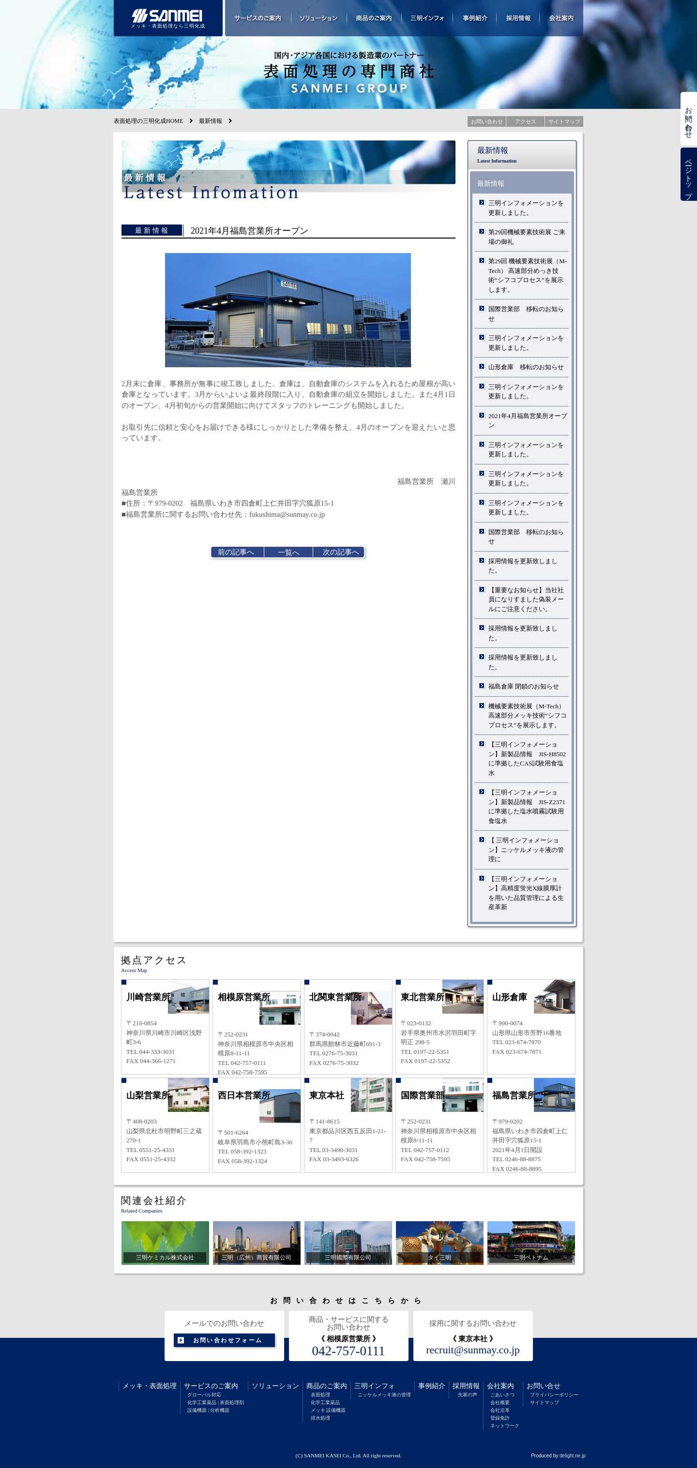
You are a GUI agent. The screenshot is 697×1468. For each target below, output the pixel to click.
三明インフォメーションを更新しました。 (526, 207)
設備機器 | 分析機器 (208, 1410)
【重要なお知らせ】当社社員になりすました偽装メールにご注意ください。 (526, 599)
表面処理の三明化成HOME (148, 121)
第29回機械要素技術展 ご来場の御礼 (526, 236)
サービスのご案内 (211, 1386)
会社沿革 (500, 1410)
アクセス (525, 121)
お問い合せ (544, 1386)
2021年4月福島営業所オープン (527, 420)
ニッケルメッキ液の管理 (384, 1394)
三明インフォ (374, 1386)
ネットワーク (504, 1425)
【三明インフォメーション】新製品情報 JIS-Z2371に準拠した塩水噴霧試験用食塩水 (526, 806)
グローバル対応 (204, 1394)
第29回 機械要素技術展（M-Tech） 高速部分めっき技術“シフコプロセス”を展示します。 (527, 275)
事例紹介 (431, 1386)
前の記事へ (236, 552)
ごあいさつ (502, 1394)
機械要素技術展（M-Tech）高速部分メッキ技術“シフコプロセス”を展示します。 (527, 716)
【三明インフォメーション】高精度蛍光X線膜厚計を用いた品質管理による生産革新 (526, 893)
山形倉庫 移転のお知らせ (526, 367)
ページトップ (689, 174)
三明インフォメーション (427, 18)
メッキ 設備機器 (328, 1410)
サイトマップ (544, 1402)
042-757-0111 (348, 1351)
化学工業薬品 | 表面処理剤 (215, 1402)
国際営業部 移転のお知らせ (526, 313)
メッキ (132, 1386)
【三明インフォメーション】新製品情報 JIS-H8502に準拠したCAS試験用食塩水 (527, 759)
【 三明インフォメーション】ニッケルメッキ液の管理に (526, 850)
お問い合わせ (689, 118)
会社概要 (500, 1402)
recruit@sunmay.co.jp (473, 1350)
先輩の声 (467, 1394)
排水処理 (320, 1418)
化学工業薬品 (325, 1402)
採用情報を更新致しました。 (523, 565)
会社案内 (500, 1386)
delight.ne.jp (573, 1455)
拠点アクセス (154, 960)
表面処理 (163, 1386)
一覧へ (289, 552)
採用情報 (466, 1386)
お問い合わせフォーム (228, 1340)
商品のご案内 (326, 1386)
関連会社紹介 (154, 1200)
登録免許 (500, 1418)
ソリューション (275, 1386)
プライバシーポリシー (554, 1394)
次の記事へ (341, 552)
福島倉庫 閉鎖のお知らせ (523, 686)
